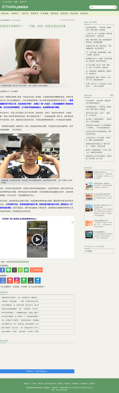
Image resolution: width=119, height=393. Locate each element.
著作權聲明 (84, 383)
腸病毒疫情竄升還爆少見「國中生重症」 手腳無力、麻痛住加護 (98, 145)
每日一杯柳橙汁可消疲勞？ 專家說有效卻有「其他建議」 (21, 320)
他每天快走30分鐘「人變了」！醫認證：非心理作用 (98, 114)
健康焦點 (5, 13)
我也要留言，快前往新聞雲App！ (37, 371)
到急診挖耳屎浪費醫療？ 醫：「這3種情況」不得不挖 (20, 309)
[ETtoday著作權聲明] (36, 287)
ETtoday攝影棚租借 (99, 232)
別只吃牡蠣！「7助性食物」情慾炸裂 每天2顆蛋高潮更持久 (99, 102)
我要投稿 (26, 383)
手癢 (26, 262)
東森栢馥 (74, 13)
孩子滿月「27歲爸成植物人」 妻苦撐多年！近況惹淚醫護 (98, 120)
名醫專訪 (15, 13)
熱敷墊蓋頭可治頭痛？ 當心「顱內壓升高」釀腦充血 (19, 297)
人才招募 (33, 383)
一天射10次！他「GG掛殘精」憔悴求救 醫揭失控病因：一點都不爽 (99, 35)
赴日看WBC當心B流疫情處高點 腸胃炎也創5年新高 (98, 133)
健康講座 (64, 13)
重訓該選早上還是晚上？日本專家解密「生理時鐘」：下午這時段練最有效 (98, 126)
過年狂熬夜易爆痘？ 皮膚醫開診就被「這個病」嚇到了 (20, 312)
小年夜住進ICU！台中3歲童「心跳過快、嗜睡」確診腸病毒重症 (98, 139)
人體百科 (25, 13)
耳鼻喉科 (21, 262)
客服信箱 (60, 383)
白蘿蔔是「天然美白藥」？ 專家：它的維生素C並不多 (20, 301)
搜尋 (115, 7)
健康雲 (15, 7)
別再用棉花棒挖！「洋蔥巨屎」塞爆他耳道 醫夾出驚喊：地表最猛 (98, 29)
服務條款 (67, 383)
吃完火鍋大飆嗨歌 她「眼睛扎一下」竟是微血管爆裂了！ (21, 316)
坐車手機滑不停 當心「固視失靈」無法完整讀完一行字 (20, 324)
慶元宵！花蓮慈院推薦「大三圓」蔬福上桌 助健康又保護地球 (98, 151)
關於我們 (40, 383)
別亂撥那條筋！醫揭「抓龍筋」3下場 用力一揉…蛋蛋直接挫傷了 (99, 78)
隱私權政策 (75, 383)
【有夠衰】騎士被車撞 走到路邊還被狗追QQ (18, 219)
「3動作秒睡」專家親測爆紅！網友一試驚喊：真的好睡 (98, 53)
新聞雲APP (23, 2)
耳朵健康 (10, 262)
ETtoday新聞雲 (7, 2)
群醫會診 (35, 13)
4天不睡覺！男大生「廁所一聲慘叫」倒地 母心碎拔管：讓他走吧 (98, 66)
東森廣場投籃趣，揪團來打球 (102, 183)
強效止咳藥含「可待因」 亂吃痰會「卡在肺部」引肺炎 (20, 331)
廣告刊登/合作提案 (50, 383)
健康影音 (84, 13)
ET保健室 (88, 251)
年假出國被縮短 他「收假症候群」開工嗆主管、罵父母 (20, 305)
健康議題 (55, 13)
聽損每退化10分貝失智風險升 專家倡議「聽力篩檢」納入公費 (98, 157)
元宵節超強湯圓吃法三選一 (101, 220)
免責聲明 (92, 383)
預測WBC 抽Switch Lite (100, 172)
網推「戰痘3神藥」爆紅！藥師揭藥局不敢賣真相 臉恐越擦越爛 (99, 41)
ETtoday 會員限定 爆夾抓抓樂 (102, 194)
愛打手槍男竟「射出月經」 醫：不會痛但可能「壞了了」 (21, 328)
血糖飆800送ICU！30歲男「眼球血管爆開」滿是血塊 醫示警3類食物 (99, 60)
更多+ (112, 95)
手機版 (16, 2)
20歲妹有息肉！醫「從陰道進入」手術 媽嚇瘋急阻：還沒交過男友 (99, 47)
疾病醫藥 (45, 13)
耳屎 (15, 262)
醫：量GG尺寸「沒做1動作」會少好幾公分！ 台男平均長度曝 (99, 85)
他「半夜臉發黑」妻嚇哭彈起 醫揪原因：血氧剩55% (98, 72)
